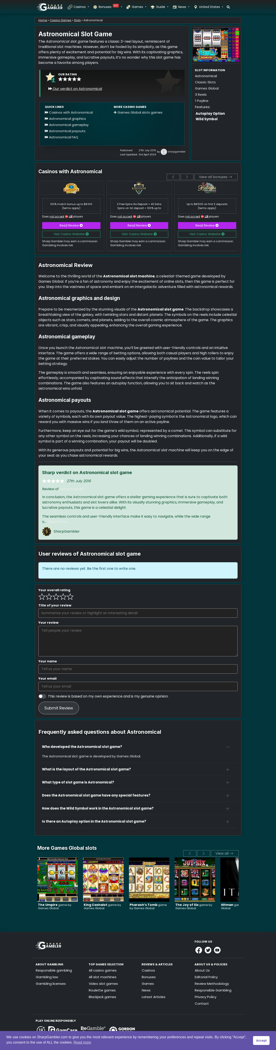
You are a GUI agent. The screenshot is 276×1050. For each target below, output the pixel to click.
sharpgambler (176, 151)
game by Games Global (54, 906)
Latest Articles (153, 997)
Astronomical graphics (65, 118)
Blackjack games (102, 997)
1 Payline (201, 100)
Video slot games (103, 983)
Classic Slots (205, 82)
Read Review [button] (71, 225)
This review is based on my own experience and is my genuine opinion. (108, 696)
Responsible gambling (54, 970)
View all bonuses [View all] (215, 176)
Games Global (207, 88)
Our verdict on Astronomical (75, 88)
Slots (77, 20)
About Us (202, 970)
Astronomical (71, 489)
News (183, 6)
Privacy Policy (205, 997)
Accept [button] (261, 1040)
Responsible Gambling (213, 990)
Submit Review (58, 708)
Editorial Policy (206, 977)
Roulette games (102, 990)
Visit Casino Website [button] (71, 234)
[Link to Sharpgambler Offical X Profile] (208, 950)
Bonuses (110, 6)
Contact (202, 1003)
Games (139, 6)
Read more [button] (82, 1042)
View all (224, 853)
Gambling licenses (51, 983)
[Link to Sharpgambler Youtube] (217, 950)
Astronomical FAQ (61, 137)
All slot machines (102, 977)
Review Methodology (212, 983)
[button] (138, 746)
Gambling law (47, 977)
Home (42, 20)
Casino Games (60, 20)
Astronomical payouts (65, 131)
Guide (162, 6)
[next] (187, 177)
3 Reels (201, 94)
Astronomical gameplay (67, 124)
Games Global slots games (138, 112)
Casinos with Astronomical (69, 112)
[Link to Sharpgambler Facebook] (199, 950)
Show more (58, 521)
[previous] (173, 177)
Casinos (81, 6)
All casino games (103, 970)
